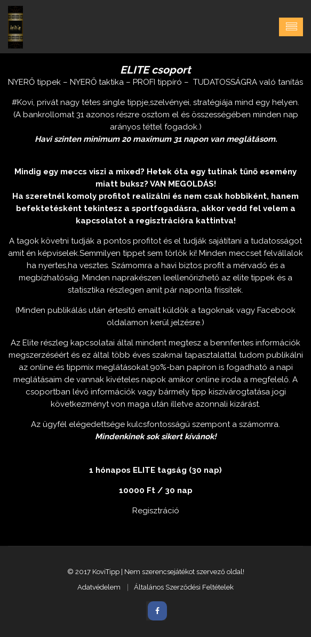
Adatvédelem (99, 587)
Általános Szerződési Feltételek (184, 587)
